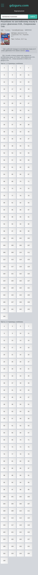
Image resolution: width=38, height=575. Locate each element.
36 (4, 124)
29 (12, 110)
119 (28, 266)
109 (12, 252)
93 (12, 224)
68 (4, 181)
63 (28, 167)
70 (20, 181)
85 (12, 210)
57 (12, 160)
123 (28, 273)
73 (12, 188)
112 (4, 259)
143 (28, 309)
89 (12, 217)
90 (20, 217)
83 (28, 202)
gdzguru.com (19, 5)
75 (28, 188)
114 (20, 259)
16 (4, 89)
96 (4, 231)
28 (4, 110)
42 (20, 131)
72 (4, 188)
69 (12, 181)
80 (4, 202)
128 (4, 288)
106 (20, 245)
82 (20, 202)
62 (20, 167)
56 (4, 160)
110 (20, 252)
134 (20, 295)
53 (12, 153)
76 (4, 195)
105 (12, 245)
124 (4, 281)
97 (12, 231)
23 (28, 96)
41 (12, 131)
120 (4, 273)
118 (20, 266)
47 (28, 139)
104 (4, 245)
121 (12, 273)
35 (28, 117)
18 (20, 89)
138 (20, 302)
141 (12, 309)
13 (12, 82)
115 (28, 259)
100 (4, 238)
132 (4, 295)
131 (28, 288)
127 (28, 281)
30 (20, 110)
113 (12, 259)
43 (28, 131)
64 (4, 174)
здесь (27, 50)
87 (28, 210)
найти (32, 17)
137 (12, 302)
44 (4, 139)
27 (28, 103)
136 (4, 302)
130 (20, 288)
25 (12, 103)
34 (20, 117)
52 (4, 153)
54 (20, 153)
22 (20, 96)
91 (28, 217)
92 (4, 224)
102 (20, 238)
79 (28, 195)
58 (20, 160)
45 (12, 139)
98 (20, 231)
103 (28, 238)
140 (4, 309)
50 (20, 146)
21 (12, 96)
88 (4, 217)
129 (12, 288)
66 (20, 174)
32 (4, 117)
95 (28, 224)
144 (4, 316)
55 (28, 153)
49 (12, 146)
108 (4, 252)
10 (20, 75)
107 (28, 245)
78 (20, 195)
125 (12, 281)
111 (28, 252)
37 (12, 124)
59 (28, 160)
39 (28, 124)
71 (28, 181)
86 (20, 210)
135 (28, 295)
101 (12, 238)
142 (20, 309)
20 (4, 96)
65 (12, 174)
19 (28, 89)
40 (4, 131)
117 (12, 266)
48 (4, 146)
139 (28, 302)
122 (20, 273)
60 (4, 167)
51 (28, 146)
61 (12, 167)
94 (20, 224)
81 (12, 202)
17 (12, 89)
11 (28, 75)
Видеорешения (19, 11)
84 (4, 210)
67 (28, 174)
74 (20, 188)
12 (4, 82)
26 (20, 103)
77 (12, 195)
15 (28, 82)
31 (28, 110)
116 (4, 266)
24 (4, 103)
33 (12, 117)
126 (20, 281)
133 (12, 295)
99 (28, 231)
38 (20, 124)
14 (20, 82)
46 (20, 139)
